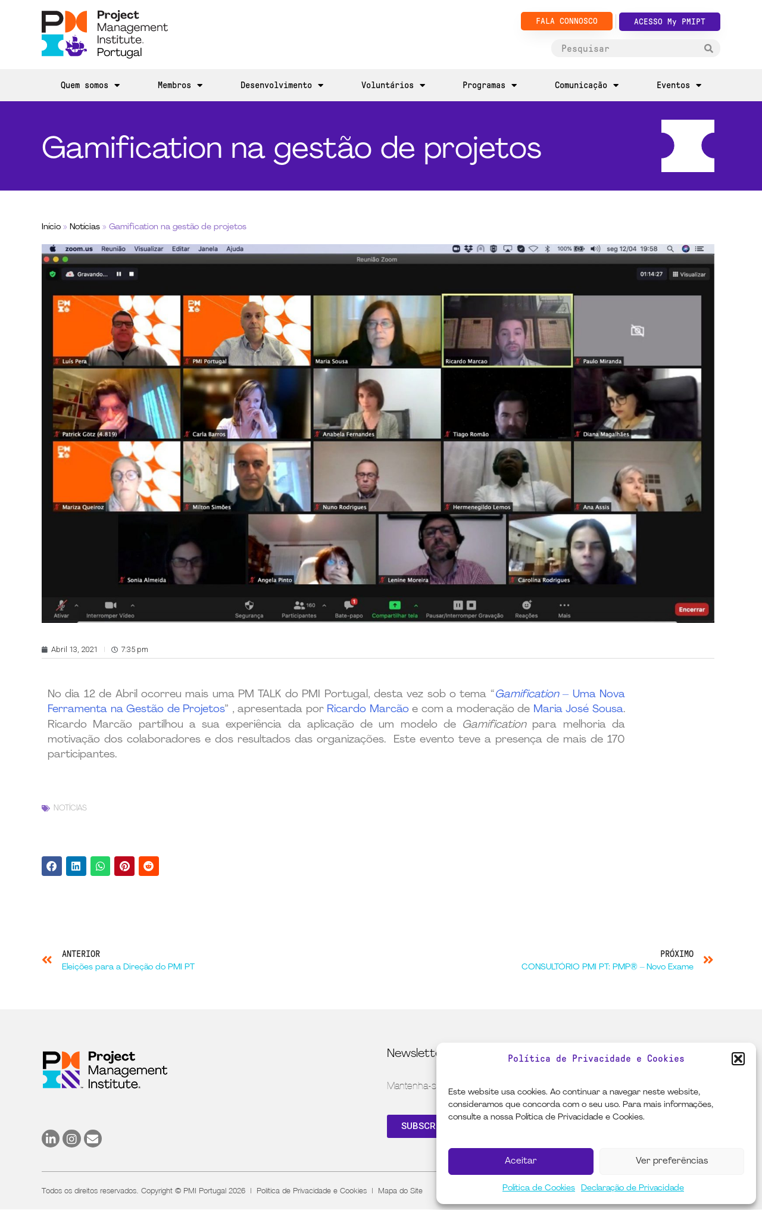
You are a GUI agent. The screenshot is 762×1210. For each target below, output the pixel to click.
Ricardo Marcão (368, 709)
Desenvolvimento (282, 85)
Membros (180, 85)
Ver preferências (672, 1161)
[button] (738, 1059)
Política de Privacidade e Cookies (312, 1190)
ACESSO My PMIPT (669, 21)
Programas (490, 85)
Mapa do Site (400, 1190)
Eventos (679, 85)
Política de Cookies (538, 1188)
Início (51, 227)
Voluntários (393, 85)
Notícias (85, 227)
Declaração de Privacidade (632, 1188)
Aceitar (521, 1161)
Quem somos (90, 85)
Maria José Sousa (578, 709)
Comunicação (587, 85)
